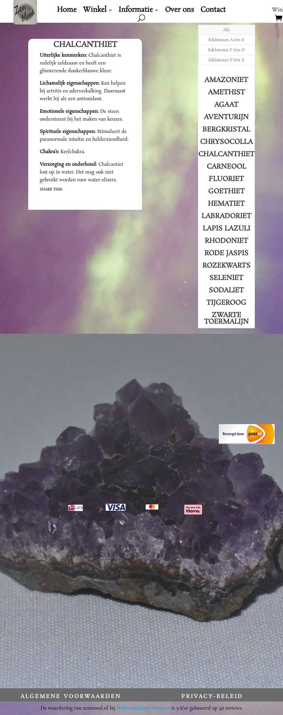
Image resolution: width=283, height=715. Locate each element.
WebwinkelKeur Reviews (143, 708)
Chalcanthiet (226, 154)
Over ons (179, 11)
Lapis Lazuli (226, 228)
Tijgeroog (226, 303)
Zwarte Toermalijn (226, 318)
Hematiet (226, 204)
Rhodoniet (226, 241)
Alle (226, 30)
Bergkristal (226, 129)
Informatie (136, 11)
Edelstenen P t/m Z (226, 60)
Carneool (226, 166)
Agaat (226, 105)
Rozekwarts (226, 265)
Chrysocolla (226, 142)
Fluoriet (226, 179)
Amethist (226, 92)
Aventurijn (226, 117)
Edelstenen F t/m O (226, 50)
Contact (213, 11)
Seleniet (226, 278)
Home (67, 11)
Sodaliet (226, 290)
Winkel (95, 11)
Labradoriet (226, 216)
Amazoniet (226, 80)
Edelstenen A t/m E (226, 40)
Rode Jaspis (226, 253)
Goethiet (226, 191)
